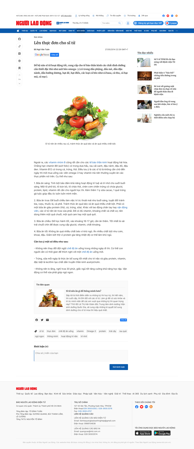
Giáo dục (91, 31)
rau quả (123, 331)
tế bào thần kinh (98, 162)
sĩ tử (41, 331)
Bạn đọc (53, 31)
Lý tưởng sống (82, 15)
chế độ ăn (72, 248)
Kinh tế (72, 31)
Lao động (43, 31)
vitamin (80, 331)
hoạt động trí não (69, 336)
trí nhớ (84, 336)
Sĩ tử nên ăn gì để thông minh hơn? (83, 291)
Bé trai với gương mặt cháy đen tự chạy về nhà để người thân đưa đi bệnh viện (165, 90)
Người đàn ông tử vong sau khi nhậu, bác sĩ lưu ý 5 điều (165, 104)
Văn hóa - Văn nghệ (116, 31)
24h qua (143, 15)
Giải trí (129, 31)
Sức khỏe (81, 31)
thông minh (52, 336)
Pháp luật (101, 31)
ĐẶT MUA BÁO (66, 16)
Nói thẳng (97, 15)
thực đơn (51, 331)
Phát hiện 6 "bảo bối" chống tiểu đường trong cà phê (165, 75)
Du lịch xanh (146, 393)
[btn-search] (120, 23)
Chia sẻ (54, 55)
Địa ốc (171, 31)
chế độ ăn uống (66, 331)
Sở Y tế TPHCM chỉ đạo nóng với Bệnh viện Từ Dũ (164, 62)
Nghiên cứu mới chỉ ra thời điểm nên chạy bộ (164, 116)
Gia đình (162, 31)
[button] (19, 75)
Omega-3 (91, 331)
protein (102, 331)
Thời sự (25, 31)
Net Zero (62, 31)
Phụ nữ (154, 31)
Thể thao (138, 31)
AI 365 (146, 31)
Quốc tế (33, 31)
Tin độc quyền (113, 15)
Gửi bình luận (119, 367)
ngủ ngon (39, 336)
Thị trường (129, 15)
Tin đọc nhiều (145, 52)
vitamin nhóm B (57, 162)
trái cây (112, 331)
